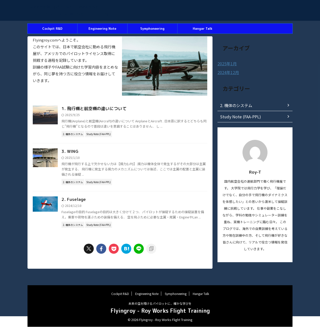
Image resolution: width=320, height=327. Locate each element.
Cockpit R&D (52, 28)
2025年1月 (226, 63)
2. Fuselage (97, 205)
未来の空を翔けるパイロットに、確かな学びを (160, 303)
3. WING (94, 157)
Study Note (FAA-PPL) (238, 116)
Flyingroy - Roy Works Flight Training (75, 13)
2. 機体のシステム (234, 104)
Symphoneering (152, 28)
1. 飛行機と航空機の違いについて (117, 109)
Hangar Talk (202, 28)
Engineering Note (102, 28)
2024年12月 (227, 72)
